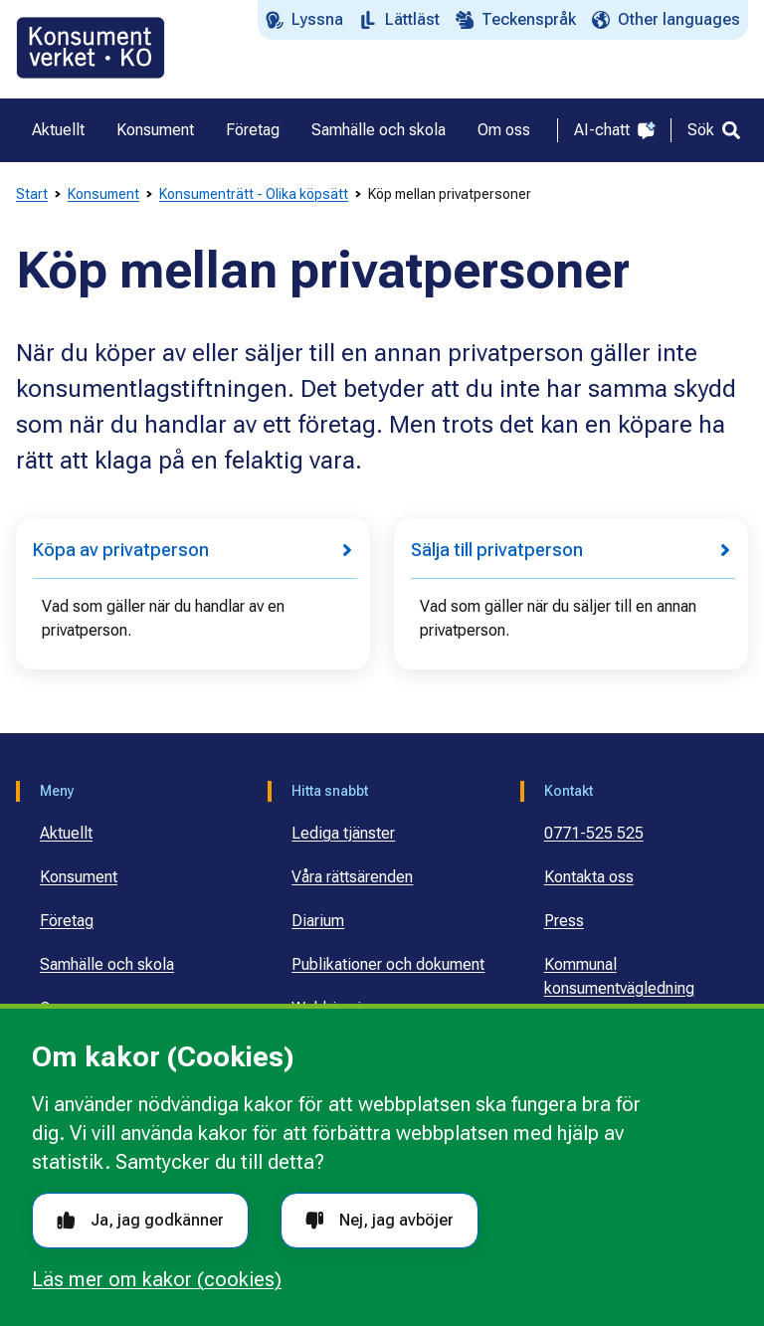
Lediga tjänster (343, 833)
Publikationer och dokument (387, 964)
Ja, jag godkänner (140, 1220)
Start (32, 194)
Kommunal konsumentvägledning (619, 976)
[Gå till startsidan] (90, 48)
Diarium (317, 920)
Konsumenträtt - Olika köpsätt (253, 194)
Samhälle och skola (107, 964)
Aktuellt (66, 833)
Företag (67, 920)
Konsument (103, 194)
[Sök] (713, 130)
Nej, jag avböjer (379, 1220)
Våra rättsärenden (352, 876)
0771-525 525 (594, 833)
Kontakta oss (589, 876)
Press (564, 920)
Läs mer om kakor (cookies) (157, 1279)
